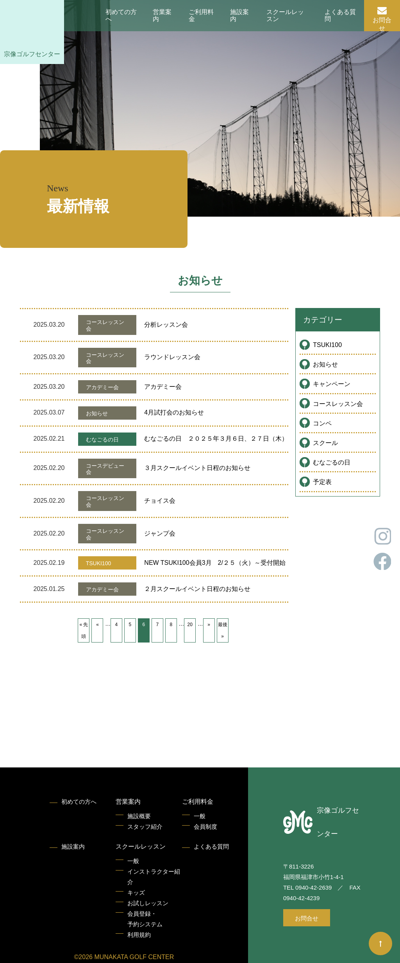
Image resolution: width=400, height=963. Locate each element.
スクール (325, 443)
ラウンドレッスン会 (172, 357)
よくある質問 (340, 15)
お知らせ (325, 364)
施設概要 (139, 816)
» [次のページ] (208, 624)
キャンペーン (331, 384)
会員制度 (205, 826)
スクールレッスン (285, 15)
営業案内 (162, 15)
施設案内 (239, 15)
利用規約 (139, 934)
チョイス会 (159, 500)
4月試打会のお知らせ (174, 412)
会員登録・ (144, 919)
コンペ (322, 423)
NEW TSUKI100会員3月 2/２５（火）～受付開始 (215, 562)
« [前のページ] (97, 624)
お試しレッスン (147, 903)
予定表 (322, 482)
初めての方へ (121, 15)
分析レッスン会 (166, 324)
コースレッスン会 (338, 404)
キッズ (136, 892)
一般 (199, 816)
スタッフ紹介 (144, 826)
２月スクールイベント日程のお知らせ (197, 589)
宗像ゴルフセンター (32, 54)
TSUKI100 (327, 345)
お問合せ (382, 24)
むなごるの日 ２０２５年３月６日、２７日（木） (216, 438)
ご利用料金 (201, 15)
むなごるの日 (331, 462)
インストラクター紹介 (153, 876)
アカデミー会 (163, 386)
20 (189, 624)
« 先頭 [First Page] (83, 630)
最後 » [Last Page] (222, 630)
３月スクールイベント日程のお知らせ (197, 468)
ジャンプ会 (159, 533)
